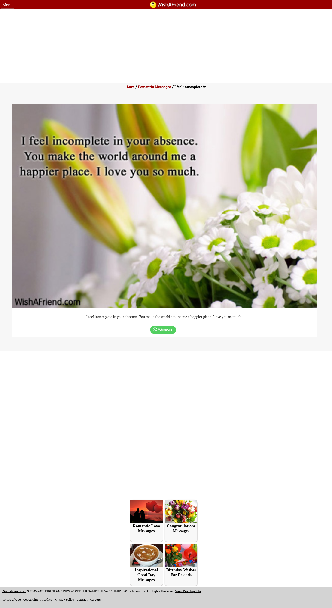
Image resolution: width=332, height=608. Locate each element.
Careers (95, 599)
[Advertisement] (166, 43)
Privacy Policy (64, 599)
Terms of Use (11, 599)
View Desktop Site (188, 591)
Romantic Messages (154, 86)
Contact (82, 599)
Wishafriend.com (14, 591)
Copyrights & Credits (37, 599)
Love (130, 86)
